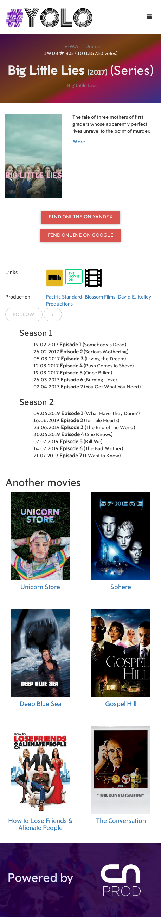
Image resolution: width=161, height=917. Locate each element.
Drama (92, 46)
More (78, 141)
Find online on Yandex (81, 217)
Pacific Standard (64, 297)
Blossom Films (100, 297)
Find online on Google (81, 235)
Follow (23, 314)
